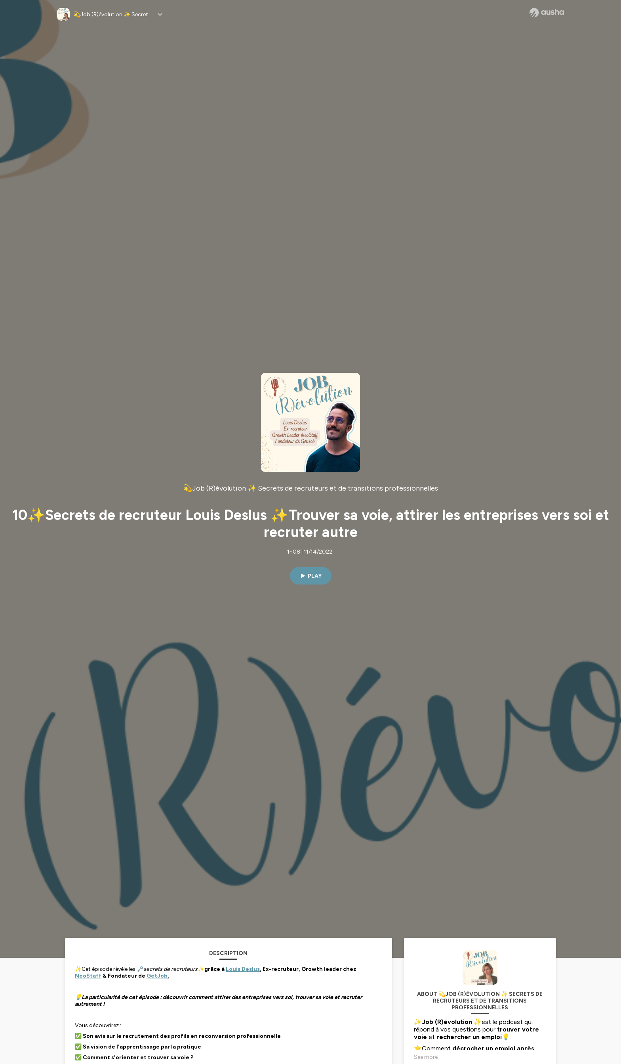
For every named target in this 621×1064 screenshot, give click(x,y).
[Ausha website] (547, 12)
